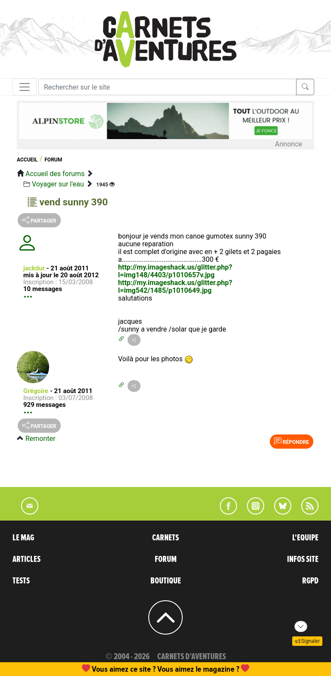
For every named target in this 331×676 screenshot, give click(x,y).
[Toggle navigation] (24, 87)
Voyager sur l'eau (58, 184)
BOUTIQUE (165, 581)
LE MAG (23, 537)
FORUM (166, 559)
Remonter (40, 438)
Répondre (291, 441)
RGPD (310, 581)
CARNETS (165, 537)
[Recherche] (167, 87)
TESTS (21, 581)
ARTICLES (26, 559)
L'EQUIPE (305, 537)
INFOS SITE (303, 559)
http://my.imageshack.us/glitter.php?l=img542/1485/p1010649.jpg (175, 287)
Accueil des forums (54, 174)
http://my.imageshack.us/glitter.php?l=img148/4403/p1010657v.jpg (175, 271)
